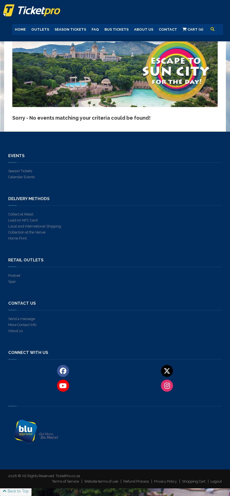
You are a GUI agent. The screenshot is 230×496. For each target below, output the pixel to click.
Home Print (17, 238)
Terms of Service (65, 481)
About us (15, 331)
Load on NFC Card (23, 220)
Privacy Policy (165, 481)
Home (20, 29)
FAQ (95, 29)
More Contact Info (22, 325)
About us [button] (143, 29)
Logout (216, 481)
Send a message (21, 319)
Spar (12, 281)
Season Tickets (70, 29)
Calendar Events (21, 177)
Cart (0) (193, 29)
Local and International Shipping (34, 226)
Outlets (40, 29)
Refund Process (136, 481)
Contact (168, 29)
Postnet (14, 275)
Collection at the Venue (27, 232)
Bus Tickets (116, 29)
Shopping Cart (193, 481)
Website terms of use (101, 481)
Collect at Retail (20, 214)
